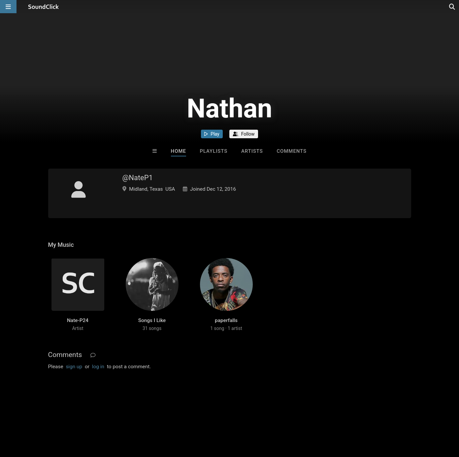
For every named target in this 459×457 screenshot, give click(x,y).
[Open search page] (452, 6)
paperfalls (226, 320)
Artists (252, 151)
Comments (292, 151)
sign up (74, 367)
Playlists (214, 151)
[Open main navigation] (8, 6)
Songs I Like (152, 320)
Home (178, 151)
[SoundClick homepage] (43, 6)
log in (98, 367)
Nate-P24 (77, 320)
